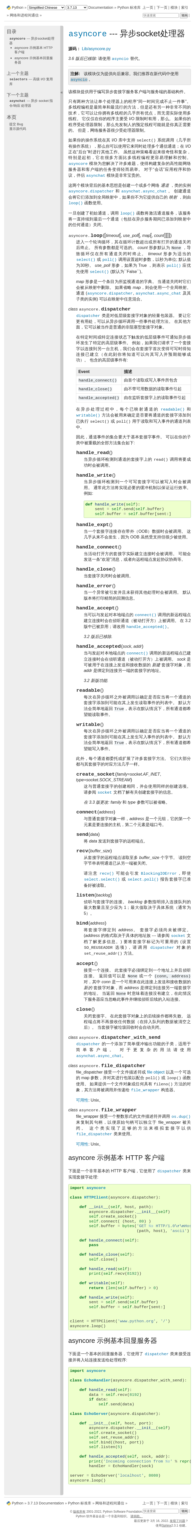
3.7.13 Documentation (46, 1507)
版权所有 (79, 1515)
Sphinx (166, 1529)
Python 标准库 (129, 7)
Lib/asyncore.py (96, 49)
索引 (184, 7)
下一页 (162, 7)
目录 (11, 31)
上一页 (147, 7)
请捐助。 (136, 1520)
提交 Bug (16, 123)
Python (17, 7)
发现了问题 (177, 1525)
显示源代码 (17, 128)
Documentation (100, 7)
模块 (174, 7)
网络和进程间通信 (24, 15)
